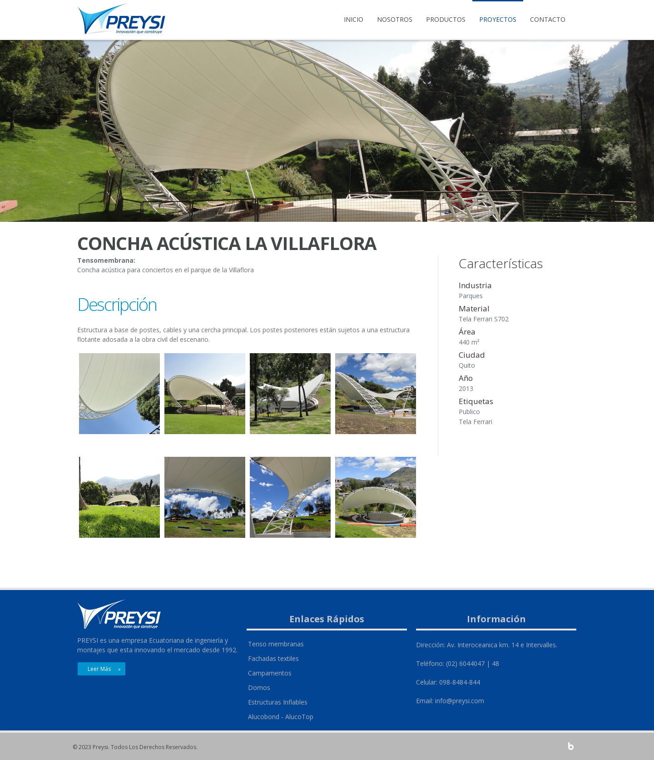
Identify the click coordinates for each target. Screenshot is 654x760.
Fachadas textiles (273, 658)
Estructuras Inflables (277, 702)
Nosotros (394, 19)
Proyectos (497, 19)
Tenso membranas (276, 644)
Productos (446, 19)
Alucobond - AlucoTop (280, 716)
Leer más (99, 669)
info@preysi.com (459, 700)
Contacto (547, 19)
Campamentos (270, 673)
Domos (259, 687)
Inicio (353, 19)
